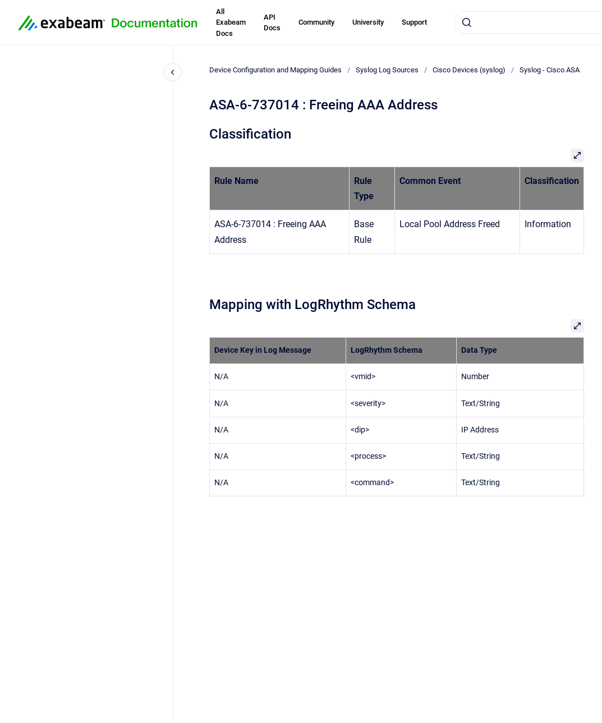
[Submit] (467, 22)
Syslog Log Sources (387, 70)
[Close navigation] (173, 72)
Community (316, 22)
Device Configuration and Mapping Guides (275, 70)
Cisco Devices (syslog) (469, 70)
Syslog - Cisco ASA (550, 70)
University (368, 22)
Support (414, 22)
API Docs (272, 23)
